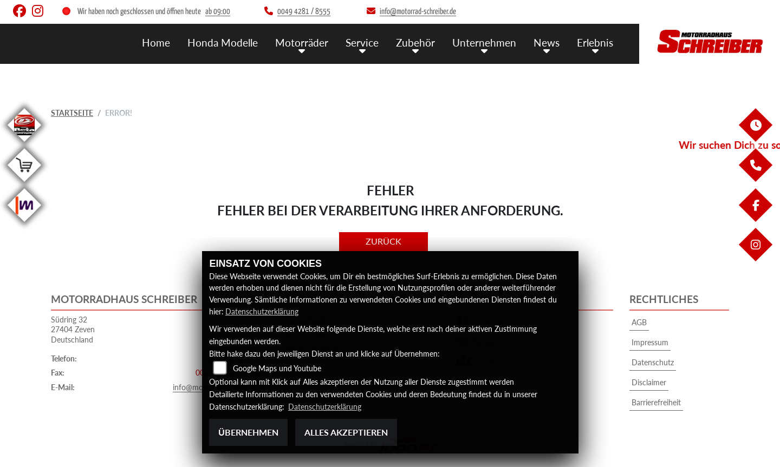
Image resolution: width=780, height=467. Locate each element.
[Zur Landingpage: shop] (24, 184)
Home (156, 42)
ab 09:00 (217, 12)
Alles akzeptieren (346, 432)
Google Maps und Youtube (277, 368)
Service (362, 42)
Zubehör (415, 42)
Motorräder (301, 42)
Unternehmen (484, 42)
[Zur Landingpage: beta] (24, 144)
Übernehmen (248, 432)
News (547, 42)
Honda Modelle (222, 42)
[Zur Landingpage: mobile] (24, 224)
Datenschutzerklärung (261, 311)
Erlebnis (595, 42)
